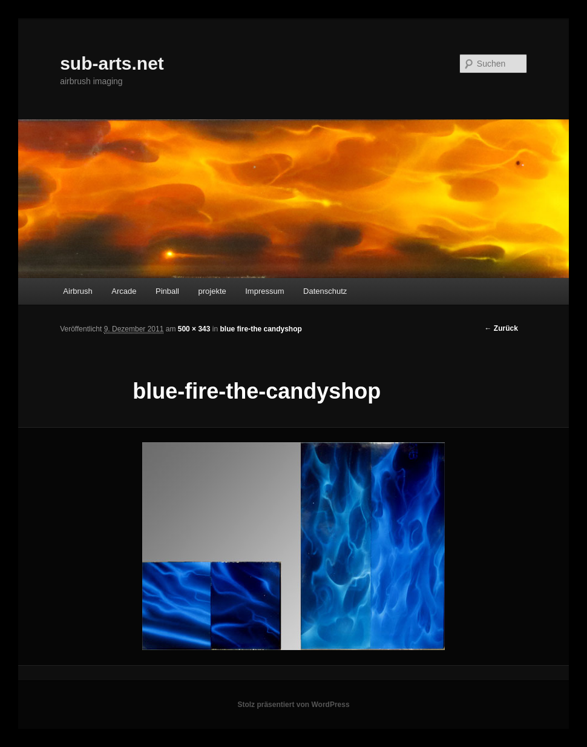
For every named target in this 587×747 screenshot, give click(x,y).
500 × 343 (194, 329)
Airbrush (77, 291)
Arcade (123, 291)
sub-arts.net (112, 63)
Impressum (264, 291)
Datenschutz (325, 291)
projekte (212, 291)
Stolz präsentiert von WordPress (293, 704)
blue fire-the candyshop (260, 329)
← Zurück (501, 328)
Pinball (167, 291)
